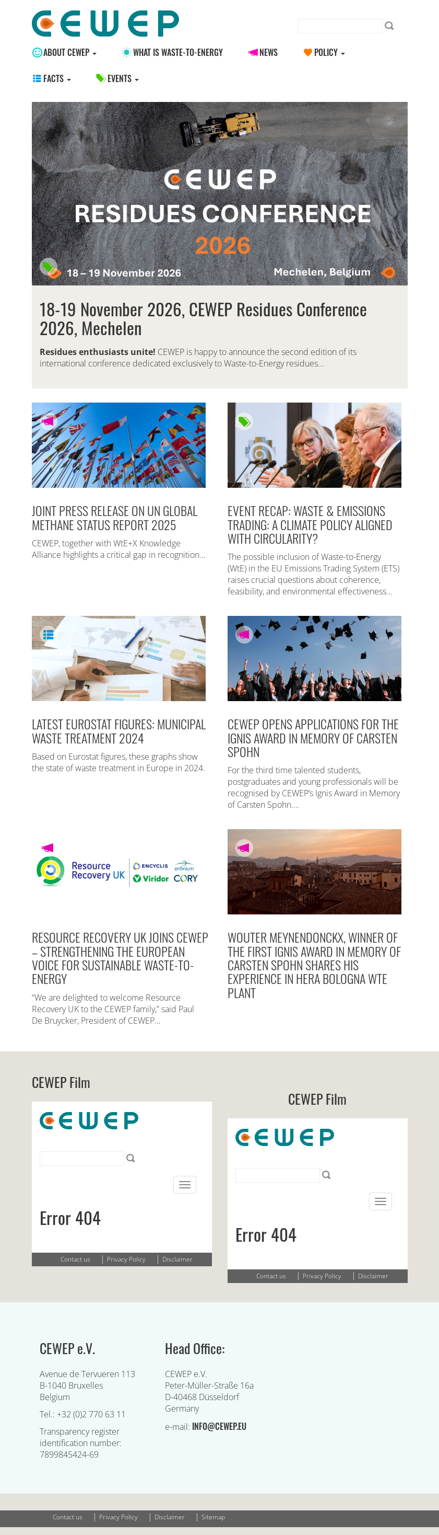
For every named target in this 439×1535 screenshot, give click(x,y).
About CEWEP (70, 52)
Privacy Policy (118, 1517)
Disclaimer (170, 1517)
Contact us (67, 1517)
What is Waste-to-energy (178, 52)
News (268, 52)
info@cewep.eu (219, 1426)
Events (123, 78)
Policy (329, 52)
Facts (57, 78)
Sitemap (213, 1517)
